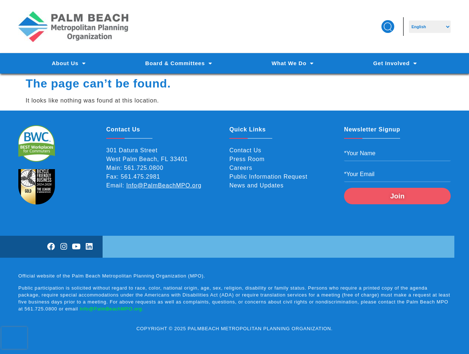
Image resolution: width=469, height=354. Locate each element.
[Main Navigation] (234, 63)
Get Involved (395, 63)
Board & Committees (178, 63)
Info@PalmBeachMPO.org (164, 185)
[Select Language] (430, 27)
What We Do (293, 63)
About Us (69, 63)
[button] (387, 26)
